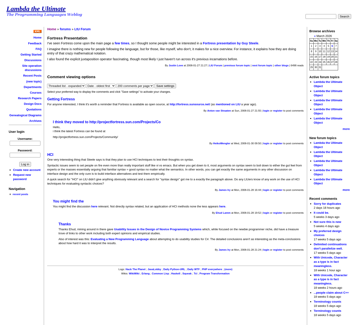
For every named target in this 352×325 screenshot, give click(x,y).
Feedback (35, 43)
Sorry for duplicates (327, 203)
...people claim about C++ (331, 292)
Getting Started (31, 54)
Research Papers (30, 98)
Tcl (195, 273)
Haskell (175, 273)
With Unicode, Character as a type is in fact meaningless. (330, 261)
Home (37, 37)
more (346, 129)
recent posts (20, 194)
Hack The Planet (135, 269)
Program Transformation (215, 273)
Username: (25, 138)
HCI (50, 155)
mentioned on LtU (228, 104)
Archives (35, 121)
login (266, 110)
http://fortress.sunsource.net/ (190, 104)
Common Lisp (160, 273)
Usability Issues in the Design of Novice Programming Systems (157, 229)
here (94, 206)
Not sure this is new (327, 222)
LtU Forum (82, 29)
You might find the (68, 201)
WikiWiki (134, 273)
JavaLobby (154, 269)
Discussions (33, 60)
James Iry (225, 190)
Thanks (64, 224)
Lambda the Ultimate (36, 9)
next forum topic (262, 65)
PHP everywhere (212, 269)
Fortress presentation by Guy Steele (230, 43)
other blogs (282, 65)
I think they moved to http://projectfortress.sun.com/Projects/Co (107, 122)
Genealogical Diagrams (25, 115)
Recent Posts (32, 75)
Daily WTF (193, 269)
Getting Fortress (61, 99)
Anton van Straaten (219, 110)
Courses (36, 92)
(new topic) (34, 81)
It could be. (321, 212)
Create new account (26, 170)
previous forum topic (237, 65)
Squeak (187, 273)
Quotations (34, 109)
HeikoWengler (221, 143)
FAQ (38, 49)
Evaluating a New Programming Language (120, 239)
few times (122, 43)
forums (65, 29)
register (277, 110)
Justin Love (176, 65)
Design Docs (33, 103)
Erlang (146, 273)
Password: (25, 150)
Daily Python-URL (174, 269)
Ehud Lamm (223, 212)
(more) (228, 269)
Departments (33, 87)
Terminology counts (327, 301)
